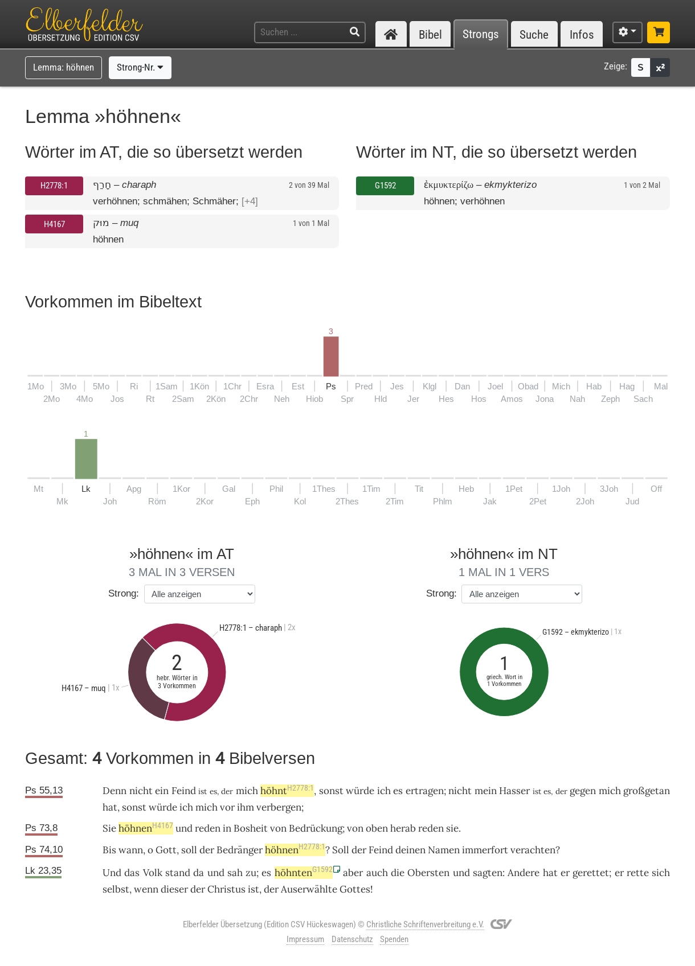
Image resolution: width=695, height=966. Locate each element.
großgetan (646, 790)
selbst (116, 889)
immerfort (485, 850)
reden (207, 828)
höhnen (145, 828)
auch (377, 872)
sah (235, 872)
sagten (487, 872)
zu (251, 872)
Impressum (305, 939)
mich (610, 790)
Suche (534, 34)
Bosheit (251, 828)
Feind (183, 790)
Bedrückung (315, 828)
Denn (114, 790)
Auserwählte (309, 889)
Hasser (514, 790)
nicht (141, 790)
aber (353, 872)
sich (661, 872)
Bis (109, 850)
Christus (226, 889)
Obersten (428, 872)
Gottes (355, 889)
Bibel (430, 34)
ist (253, 889)
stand (177, 872)
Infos (582, 34)
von (355, 828)
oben (377, 828)
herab (403, 828)
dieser (174, 889)
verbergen (278, 807)
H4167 (54, 224)
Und (112, 872)
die (397, 872)
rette (638, 872)
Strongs (481, 34)
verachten (532, 850)
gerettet (591, 872)
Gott (166, 850)
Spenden (394, 939)
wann (130, 850)
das (132, 872)
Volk (152, 872)
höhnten (304, 872)
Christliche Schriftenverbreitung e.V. (425, 924)
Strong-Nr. (140, 67)
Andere (523, 872)
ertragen (425, 790)
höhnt (287, 790)
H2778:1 (54, 185)
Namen (444, 850)
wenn (146, 889)
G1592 (385, 185)
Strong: (123, 593)
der (197, 889)
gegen (583, 790)
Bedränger (239, 850)
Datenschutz (352, 939)
